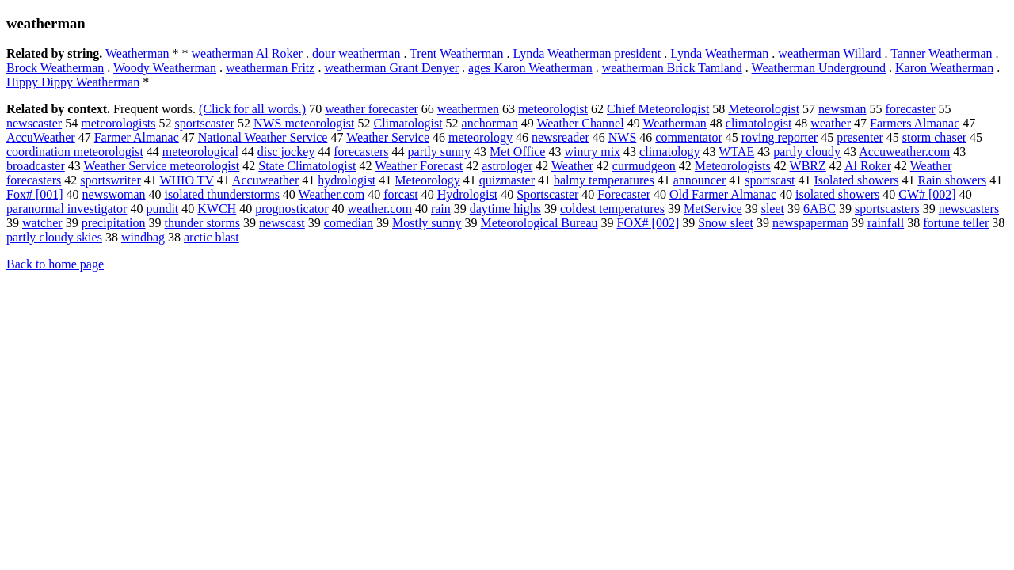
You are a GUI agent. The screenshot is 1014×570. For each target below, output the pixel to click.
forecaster (911, 109)
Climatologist (407, 123)
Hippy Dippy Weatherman (72, 82)
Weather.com (332, 194)
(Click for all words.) (252, 109)
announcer (699, 180)
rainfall (885, 223)
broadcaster (35, 166)
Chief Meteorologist (658, 109)
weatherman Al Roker (247, 53)
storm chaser (934, 137)
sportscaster (204, 123)
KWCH (216, 208)
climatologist (759, 123)
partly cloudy (807, 151)
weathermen (468, 109)
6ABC (819, 208)
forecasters (361, 151)
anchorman (490, 123)
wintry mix (592, 151)
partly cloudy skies (54, 237)
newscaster (34, 123)
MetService (713, 208)
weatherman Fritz (270, 67)
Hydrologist (467, 194)
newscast (282, 223)
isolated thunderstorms (222, 194)
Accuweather (265, 180)
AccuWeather (40, 137)
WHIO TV (186, 180)
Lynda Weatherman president (587, 53)
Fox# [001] (34, 194)
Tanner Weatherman (941, 53)
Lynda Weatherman (719, 53)
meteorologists (118, 123)
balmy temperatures (604, 180)
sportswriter (110, 180)
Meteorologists (733, 166)
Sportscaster (547, 194)
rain (441, 208)
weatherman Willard (829, 53)
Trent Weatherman (456, 53)
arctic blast (211, 237)
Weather (572, 166)
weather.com (380, 208)
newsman (842, 109)
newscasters (969, 208)
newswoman (114, 194)
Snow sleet (725, 223)
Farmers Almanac (914, 123)
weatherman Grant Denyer (391, 67)
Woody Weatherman (164, 67)
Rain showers (951, 180)
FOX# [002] (648, 223)
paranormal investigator (66, 208)
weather (830, 123)
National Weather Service (263, 137)
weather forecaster (371, 109)
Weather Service (387, 137)
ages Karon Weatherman (530, 67)
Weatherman (137, 53)
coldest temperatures (612, 208)
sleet (772, 208)
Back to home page (55, 264)
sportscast (770, 180)
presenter (860, 137)
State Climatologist (307, 166)
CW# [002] (926, 194)
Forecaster (623, 194)
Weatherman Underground (819, 67)
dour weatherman (356, 53)
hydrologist (346, 180)
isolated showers (837, 194)
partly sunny (439, 151)
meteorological (200, 151)
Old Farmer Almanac (722, 194)
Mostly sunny (427, 223)
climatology (669, 151)
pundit (162, 208)
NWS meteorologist (304, 123)
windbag (143, 237)
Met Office (517, 151)
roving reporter (779, 137)
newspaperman (810, 223)
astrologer (507, 166)
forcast (400, 194)
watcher (42, 223)
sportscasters (887, 208)
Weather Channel (579, 123)
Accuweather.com (904, 151)
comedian (348, 223)
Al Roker (867, 166)
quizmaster (507, 180)
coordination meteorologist (74, 151)
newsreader (560, 137)
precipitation (114, 223)
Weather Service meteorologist (161, 166)
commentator (688, 137)
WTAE (736, 151)
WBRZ (808, 166)
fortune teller (956, 223)
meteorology (480, 137)
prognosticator (291, 208)
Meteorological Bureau (539, 223)
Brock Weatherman (55, 67)
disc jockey (285, 151)
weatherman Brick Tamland (672, 67)
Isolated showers (856, 180)
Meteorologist (763, 109)
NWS (622, 137)
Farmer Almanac (136, 137)
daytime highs (505, 208)
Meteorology (427, 180)
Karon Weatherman (944, 67)
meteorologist (553, 109)
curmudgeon (644, 166)
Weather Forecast (419, 166)
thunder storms (203, 223)
